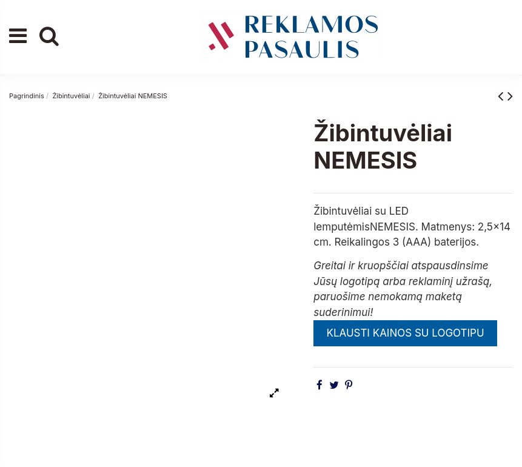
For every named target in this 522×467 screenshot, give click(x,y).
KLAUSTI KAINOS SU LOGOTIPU (405, 333)
